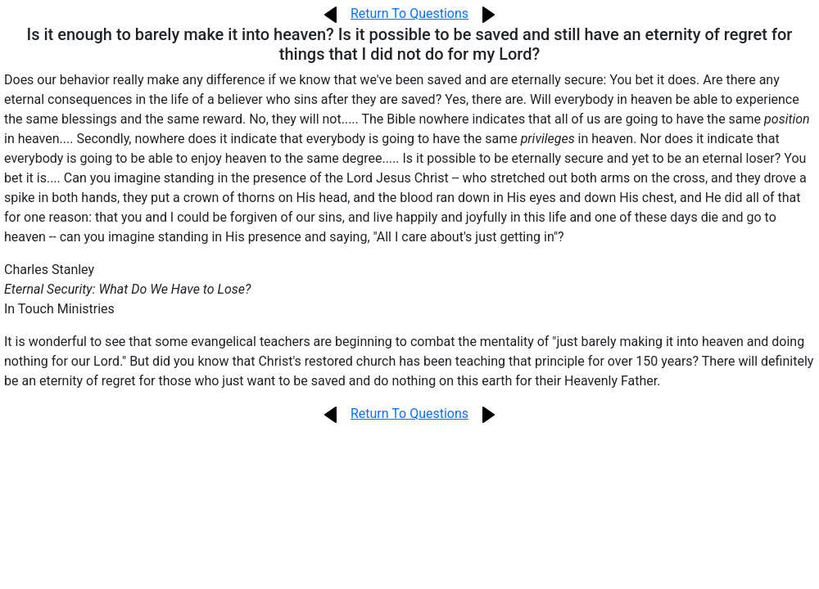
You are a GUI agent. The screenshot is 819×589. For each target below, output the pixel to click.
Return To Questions (409, 13)
